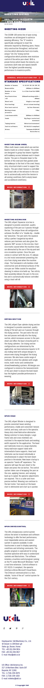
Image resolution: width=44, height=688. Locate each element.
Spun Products (22, 19)
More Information (18, 187)
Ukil (7, 19)
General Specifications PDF (23, 77)
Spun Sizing (14, 22)
